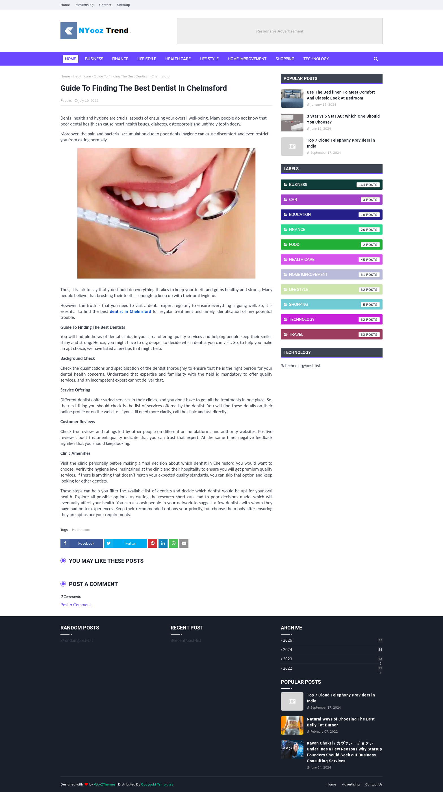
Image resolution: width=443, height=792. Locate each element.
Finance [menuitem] (120, 59)
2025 (333, 640)
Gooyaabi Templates (157, 784)
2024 (333, 649)
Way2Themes (105, 784)
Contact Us (374, 784)
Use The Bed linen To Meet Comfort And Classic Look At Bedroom (341, 95)
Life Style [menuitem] (209, 59)
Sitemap (123, 5)
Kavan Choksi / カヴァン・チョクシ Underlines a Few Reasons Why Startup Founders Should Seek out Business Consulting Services (344, 752)
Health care (82, 76)
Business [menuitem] (94, 59)
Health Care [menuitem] (178, 59)
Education (334, 214)
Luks (68, 100)
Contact (105, 5)
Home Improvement (334, 274)
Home (65, 5)
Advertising (85, 5)
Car (334, 199)
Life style (334, 289)
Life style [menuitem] (146, 59)
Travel (334, 334)
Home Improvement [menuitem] (247, 59)
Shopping (334, 304)
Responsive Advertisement (279, 31)
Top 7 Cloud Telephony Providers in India (341, 143)
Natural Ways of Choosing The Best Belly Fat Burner (341, 722)
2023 (333, 659)
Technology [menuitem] (316, 59)
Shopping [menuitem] (284, 59)
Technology (334, 319)
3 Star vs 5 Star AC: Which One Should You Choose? (343, 119)
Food (334, 244)
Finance (334, 229)
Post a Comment (75, 604)
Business (334, 184)
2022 (333, 668)
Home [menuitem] (70, 59)
